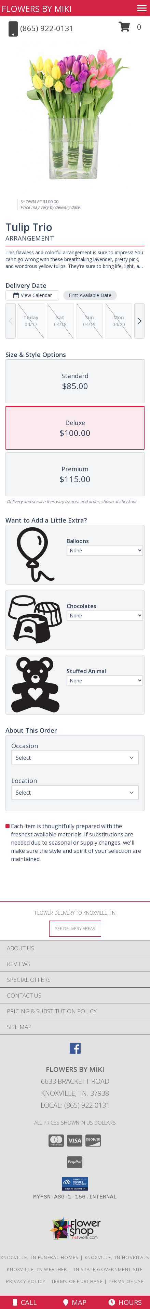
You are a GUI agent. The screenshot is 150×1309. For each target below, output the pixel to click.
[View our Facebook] (75, 1051)
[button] (130, 29)
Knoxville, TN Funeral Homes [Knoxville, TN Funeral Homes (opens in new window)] (40, 1257)
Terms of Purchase (77, 1281)
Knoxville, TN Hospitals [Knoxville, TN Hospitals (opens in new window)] (117, 1257)
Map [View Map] (74, 1302)
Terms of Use (126, 1281)
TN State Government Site (108, 1269)
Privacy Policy (25, 1281)
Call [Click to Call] (25, 1302)
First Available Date (90, 295)
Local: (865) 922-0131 (75, 1105)
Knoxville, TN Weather (37, 1269)
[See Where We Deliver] (75, 928)
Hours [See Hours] (125, 1302)
